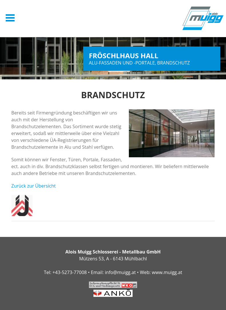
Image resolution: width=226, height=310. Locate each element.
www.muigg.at (167, 272)
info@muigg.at (120, 272)
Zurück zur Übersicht (33, 186)
